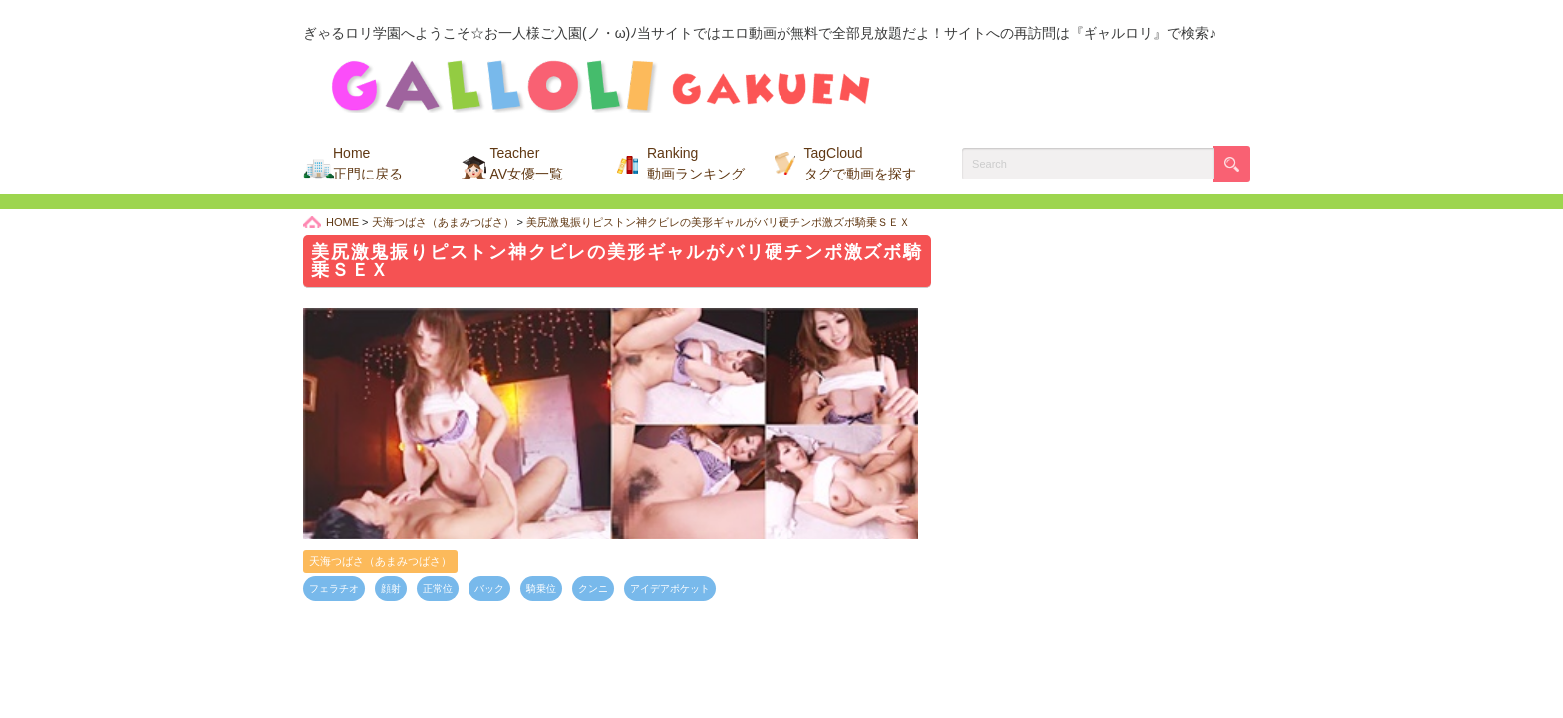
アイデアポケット (670, 588)
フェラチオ (334, 588)
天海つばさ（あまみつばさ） (380, 561)
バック (489, 588)
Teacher (527, 163)
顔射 (391, 588)
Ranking (696, 163)
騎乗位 (541, 588)
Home (368, 163)
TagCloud (860, 163)
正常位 (438, 588)
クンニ (593, 588)
